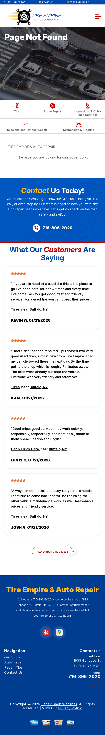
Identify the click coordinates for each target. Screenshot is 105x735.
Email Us (93, 683)
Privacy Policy (70, 708)
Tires (15, 309)
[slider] (18, 273)
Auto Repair (14, 662)
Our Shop (12, 657)
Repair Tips (13, 667)
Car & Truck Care (25, 449)
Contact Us (13, 672)
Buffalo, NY (39, 309)
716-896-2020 (42, 599)
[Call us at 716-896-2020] (53, 228)
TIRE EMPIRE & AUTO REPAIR (31, 147)
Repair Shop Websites (59, 704)
